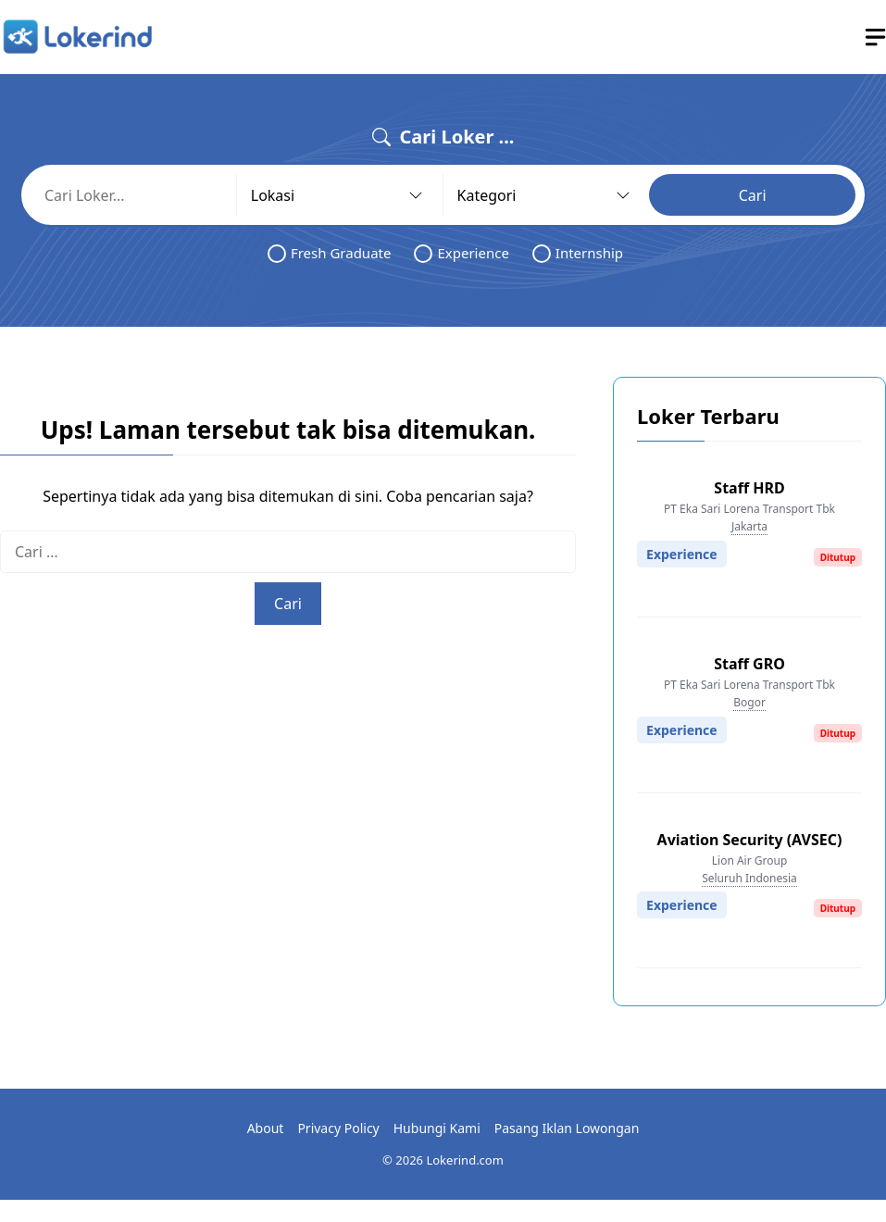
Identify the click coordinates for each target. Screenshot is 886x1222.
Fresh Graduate (330, 253)
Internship (577, 253)
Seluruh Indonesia (749, 878)
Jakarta (749, 526)
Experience (461, 253)
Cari (753, 195)
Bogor (749, 702)
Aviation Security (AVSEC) (749, 839)
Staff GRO (749, 664)
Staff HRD (749, 488)
